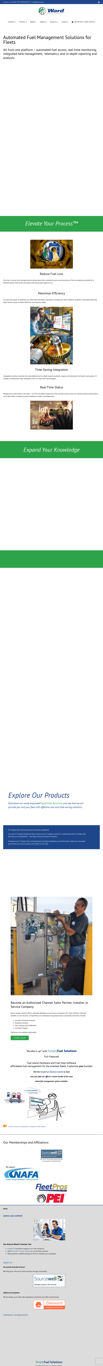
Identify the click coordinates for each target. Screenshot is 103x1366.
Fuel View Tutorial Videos (20, 1290)
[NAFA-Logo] (21, 1205)
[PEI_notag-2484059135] (51, 1234)
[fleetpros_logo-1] (52, 1223)
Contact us (11, 1287)
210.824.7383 (15, 2)
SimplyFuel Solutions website (51, 1111)
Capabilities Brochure (51, 842)
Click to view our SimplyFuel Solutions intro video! (27, 1165)
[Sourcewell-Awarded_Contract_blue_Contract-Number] (49, 1314)
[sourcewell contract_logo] (51, 1189)
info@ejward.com (38, 2)
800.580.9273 (25, 2)
